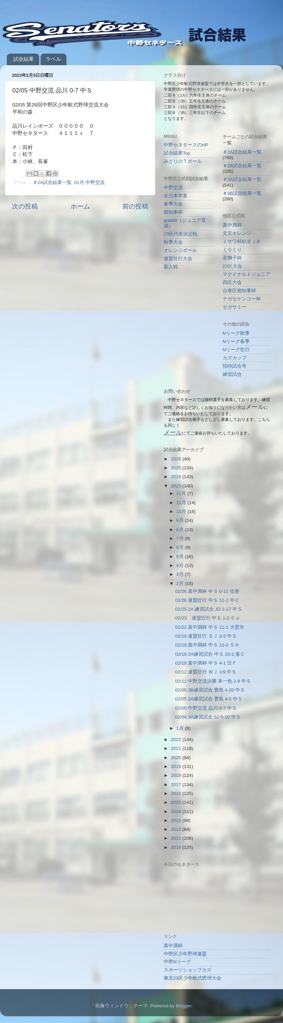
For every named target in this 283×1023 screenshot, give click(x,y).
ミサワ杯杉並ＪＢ (242, 241)
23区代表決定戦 (180, 234)
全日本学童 (176, 195)
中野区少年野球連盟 (185, 953)
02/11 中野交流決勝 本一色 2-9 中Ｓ (213, 681)
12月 (182, 493)
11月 (182, 502)
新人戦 (171, 266)
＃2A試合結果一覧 (52, 182)
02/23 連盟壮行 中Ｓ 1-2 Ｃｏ (207, 618)
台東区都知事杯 (239, 290)
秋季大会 (173, 242)
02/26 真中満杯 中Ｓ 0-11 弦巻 (207, 591)
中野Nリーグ (177, 961)
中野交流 (173, 187)
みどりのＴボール (183, 161)
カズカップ (235, 357)
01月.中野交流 (89, 182)
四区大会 (232, 282)
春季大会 (173, 204)
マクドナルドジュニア (246, 274)
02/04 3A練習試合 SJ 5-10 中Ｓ (208, 717)
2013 (176, 820)
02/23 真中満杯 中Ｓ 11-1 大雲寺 (209, 627)
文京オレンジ (237, 233)
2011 (176, 838)
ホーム (80, 206)
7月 (180, 538)
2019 (176, 766)
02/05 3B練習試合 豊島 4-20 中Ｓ (210, 690)
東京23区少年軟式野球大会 (192, 978)
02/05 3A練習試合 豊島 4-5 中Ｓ (208, 698)
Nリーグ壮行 (236, 349)
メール (173, 432)
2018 (176, 775)
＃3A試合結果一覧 (242, 179)
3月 (180, 574)
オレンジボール (180, 250)
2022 (176, 739)
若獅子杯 (232, 257)
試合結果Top (177, 153)
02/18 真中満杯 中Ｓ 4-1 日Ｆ (206, 663)
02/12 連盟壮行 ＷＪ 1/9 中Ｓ (206, 671)
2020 (176, 757)
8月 (180, 529)
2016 (176, 793)
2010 (176, 847)
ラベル (53, 59)
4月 (180, 565)
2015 (176, 802)
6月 (180, 547)
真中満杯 (232, 225)
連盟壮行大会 (178, 258)
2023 (176, 485)
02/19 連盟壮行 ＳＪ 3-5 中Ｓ (206, 636)
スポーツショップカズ (187, 969)
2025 (176, 467)
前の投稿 (135, 206)
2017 (176, 784)
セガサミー (235, 307)
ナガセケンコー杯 (242, 298)
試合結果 (23, 59)
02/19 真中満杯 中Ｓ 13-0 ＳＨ (207, 645)
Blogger (183, 1005)
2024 (176, 476)
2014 (176, 811)
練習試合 (232, 374)
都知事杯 (173, 212)
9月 (180, 520)
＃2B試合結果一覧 (242, 165)
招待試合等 (235, 366)
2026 (176, 458)
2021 (176, 748)
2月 (180, 583)
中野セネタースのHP (186, 144)
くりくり (232, 249)
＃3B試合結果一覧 (242, 193)
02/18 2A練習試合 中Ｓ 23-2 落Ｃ (210, 654)
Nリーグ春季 (236, 341)
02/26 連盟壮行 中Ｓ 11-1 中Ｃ (207, 600)
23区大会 (232, 266)
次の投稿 (25, 206)
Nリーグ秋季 (236, 333)
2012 (176, 829)
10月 (182, 511)
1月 (180, 728)
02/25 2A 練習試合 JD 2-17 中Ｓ (208, 609)
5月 (180, 556)
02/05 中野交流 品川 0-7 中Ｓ (206, 708)
